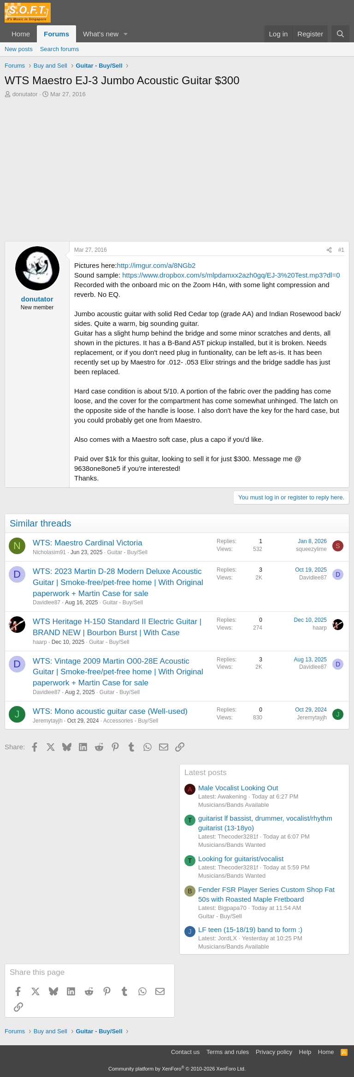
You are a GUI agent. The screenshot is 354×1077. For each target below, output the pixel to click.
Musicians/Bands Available (233, 804)
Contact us (185, 1051)
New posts (19, 49)
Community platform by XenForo (177, 1068)
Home (21, 34)
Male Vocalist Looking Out (238, 788)
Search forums (59, 49)
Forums (56, 34)
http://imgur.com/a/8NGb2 (156, 265)
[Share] (329, 250)
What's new (100, 34)
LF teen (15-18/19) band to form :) (250, 929)
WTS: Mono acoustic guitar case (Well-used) (110, 711)
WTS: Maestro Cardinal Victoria (87, 542)
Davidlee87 (46, 602)
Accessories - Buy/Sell (130, 721)
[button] (125, 33)
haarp (40, 642)
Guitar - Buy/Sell (127, 552)
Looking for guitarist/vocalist (240, 859)
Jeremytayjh (48, 721)
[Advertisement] (177, 167)
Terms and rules (227, 1051)
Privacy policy (274, 1051)
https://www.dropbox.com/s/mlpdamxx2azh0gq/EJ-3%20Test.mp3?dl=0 (231, 275)
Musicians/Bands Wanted (232, 844)
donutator (25, 94)
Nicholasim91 (49, 552)
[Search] (340, 33)
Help (305, 1051)
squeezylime (311, 549)
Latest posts (205, 772)
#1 (341, 250)
